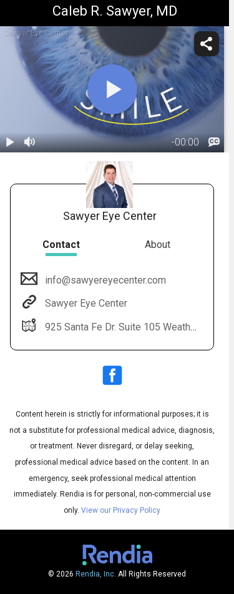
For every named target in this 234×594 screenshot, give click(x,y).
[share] (206, 43)
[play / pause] (10, 142)
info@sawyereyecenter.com (104, 280)
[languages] (214, 142)
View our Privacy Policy (120, 510)
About (157, 244)
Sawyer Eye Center (84, 303)
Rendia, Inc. (96, 574)
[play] (112, 89)
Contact (61, 244)
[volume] (30, 142)
